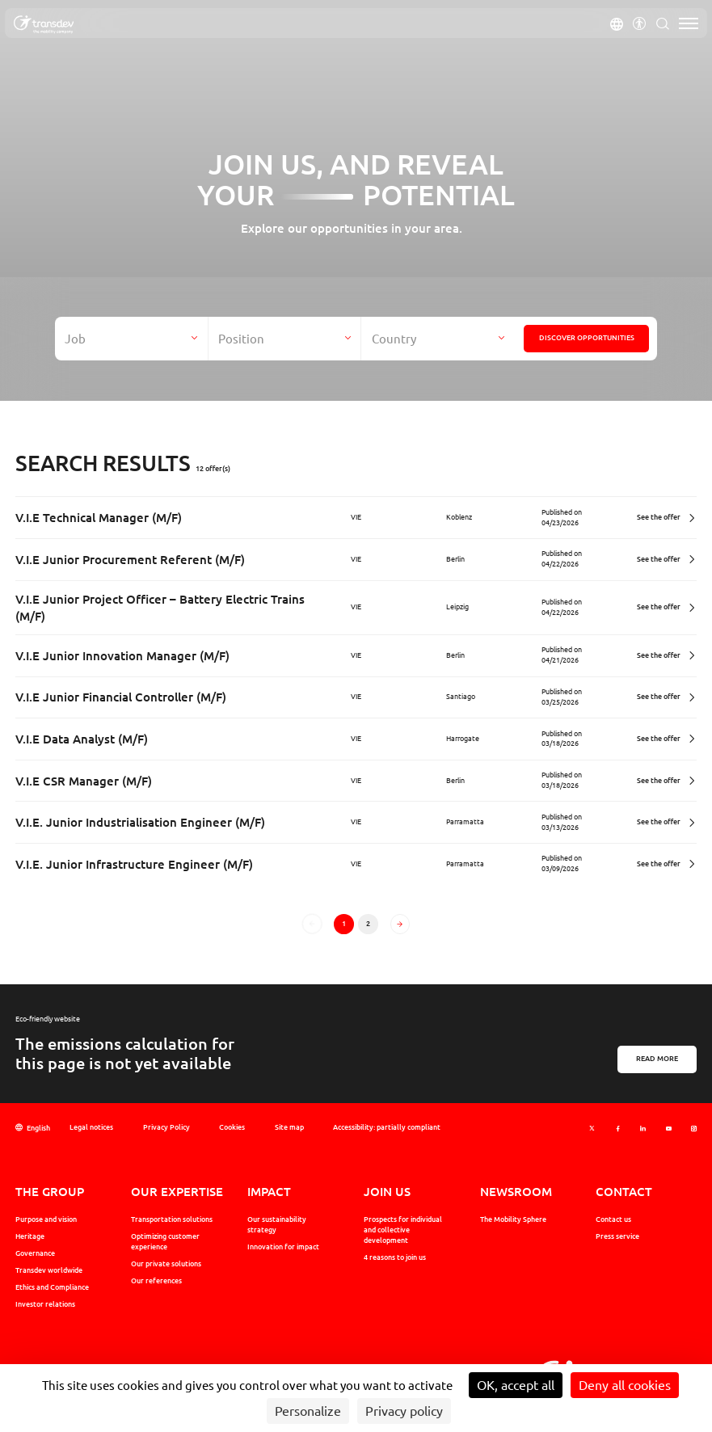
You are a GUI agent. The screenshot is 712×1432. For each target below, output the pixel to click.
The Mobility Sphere (513, 1219)
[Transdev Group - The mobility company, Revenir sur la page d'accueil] (44, 24)
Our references (156, 1280)
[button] (616, 23)
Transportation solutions (172, 1219)
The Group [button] (49, 1191)
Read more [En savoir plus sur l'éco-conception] (657, 1059)
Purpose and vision (46, 1219)
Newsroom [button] (516, 1191)
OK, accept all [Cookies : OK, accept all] (515, 1385)
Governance (35, 1253)
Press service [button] (617, 1236)
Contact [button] (624, 1191)
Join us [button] (387, 1191)
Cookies (232, 1126)
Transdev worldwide (48, 1270)
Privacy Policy (166, 1126)
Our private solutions (166, 1263)
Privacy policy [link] (404, 1411)
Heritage (29, 1236)
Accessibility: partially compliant (386, 1126)
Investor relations (45, 1303)
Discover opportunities (586, 338)
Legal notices (91, 1126)
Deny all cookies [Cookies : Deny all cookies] (625, 1385)
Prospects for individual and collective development (403, 1230)
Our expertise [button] (177, 1191)
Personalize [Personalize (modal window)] (308, 1411)
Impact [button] (269, 1191)
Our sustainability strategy (276, 1224)
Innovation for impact (283, 1246)
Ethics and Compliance (52, 1286)
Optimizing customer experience (165, 1241)
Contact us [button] (613, 1219)
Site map (289, 1126)
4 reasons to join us (395, 1257)
